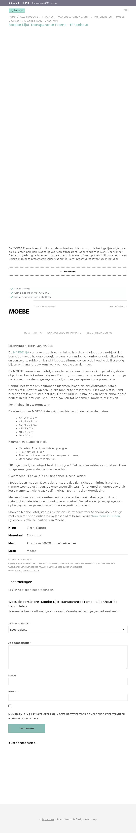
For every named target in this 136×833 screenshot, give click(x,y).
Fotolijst (19, 567)
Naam (13, 675)
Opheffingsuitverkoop (71, 563)
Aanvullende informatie (64, 332)
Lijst (27, 567)
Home (12, 17)
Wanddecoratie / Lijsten (73, 17)
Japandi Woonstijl (48, 563)
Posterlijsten (103, 17)
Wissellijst (76, 567)
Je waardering (19, 623)
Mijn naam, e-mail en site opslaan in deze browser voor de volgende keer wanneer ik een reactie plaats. (66, 716)
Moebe (18, 571)
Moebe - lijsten (31, 571)
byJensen (48, 818)
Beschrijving (33, 332)
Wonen (49, 17)
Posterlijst (62, 567)
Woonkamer (108, 563)
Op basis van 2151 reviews (44, 3)
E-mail (13, 691)
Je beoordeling (19, 643)
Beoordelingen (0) (99, 332)
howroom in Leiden (106, 516)
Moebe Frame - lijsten (43, 567)
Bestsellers (30, 563)
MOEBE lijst (21, 352)
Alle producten (30, 17)
